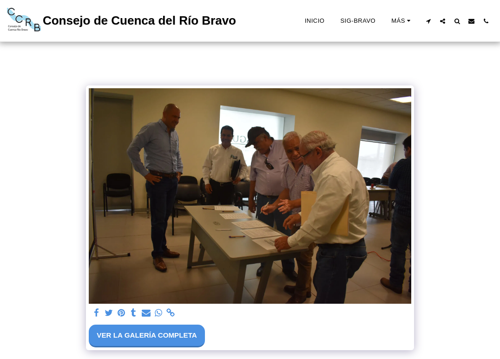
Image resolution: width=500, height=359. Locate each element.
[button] (428, 21)
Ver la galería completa (147, 335)
